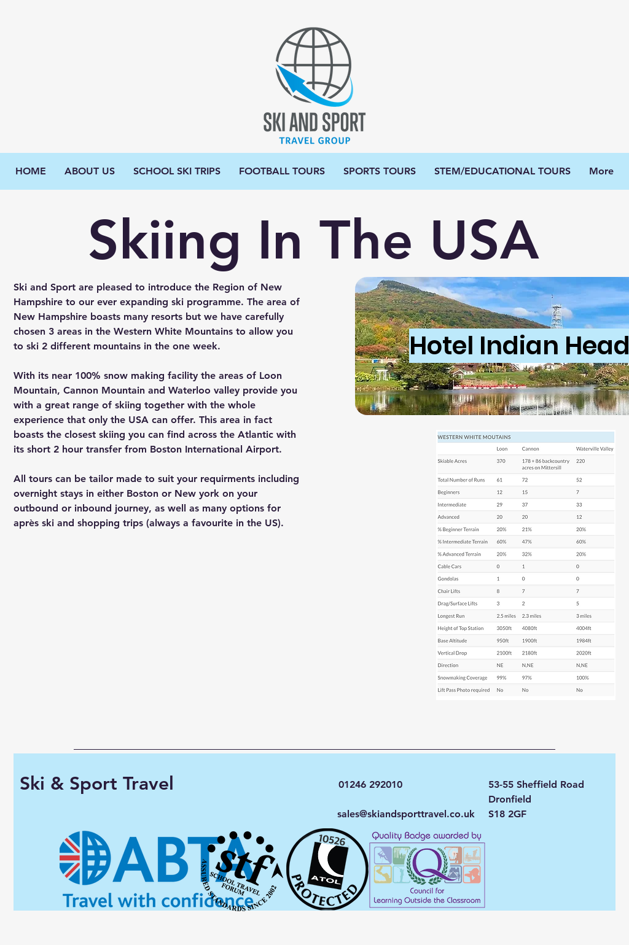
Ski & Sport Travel (97, 783)
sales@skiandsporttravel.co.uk (406, 814)
